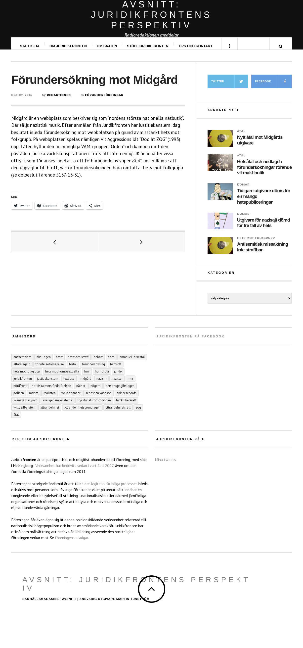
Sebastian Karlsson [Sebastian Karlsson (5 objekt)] (99, 398)
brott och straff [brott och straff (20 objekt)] (78, 362)
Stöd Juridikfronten (148, 46)
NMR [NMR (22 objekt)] (130, 383)
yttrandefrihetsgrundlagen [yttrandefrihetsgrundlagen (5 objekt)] (82, 412)
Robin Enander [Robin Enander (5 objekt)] (70, 398)
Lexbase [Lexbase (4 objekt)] (69, 383)
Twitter (229, 86)
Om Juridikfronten (68, 46)
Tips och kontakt (195, 46)
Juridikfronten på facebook (190, 341)
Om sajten (107, 46)
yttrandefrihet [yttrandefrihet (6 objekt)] (50, 412)
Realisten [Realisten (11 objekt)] (49, 398)
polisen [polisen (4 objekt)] (18, 398)
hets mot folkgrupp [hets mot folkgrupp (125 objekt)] (26, 376)
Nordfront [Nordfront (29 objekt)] (20, 391)
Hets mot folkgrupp (256, 243)
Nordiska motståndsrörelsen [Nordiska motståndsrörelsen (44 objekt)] (51, 391)
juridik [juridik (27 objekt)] (118, 376)
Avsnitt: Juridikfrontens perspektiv (136, 588)
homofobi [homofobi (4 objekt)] (102, 376)
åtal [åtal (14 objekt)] (16, 419)
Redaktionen (59, 100)
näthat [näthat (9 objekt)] (80, 391)
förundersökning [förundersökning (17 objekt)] (93, 369)
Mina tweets (165, 464)
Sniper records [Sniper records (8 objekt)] (126, 398)
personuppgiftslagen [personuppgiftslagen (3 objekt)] (120, 391)
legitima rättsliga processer (114, 488)
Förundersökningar (104, 100)
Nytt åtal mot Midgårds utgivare (260, 144)
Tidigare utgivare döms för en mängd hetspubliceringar (263, 201)
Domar (243, 189)
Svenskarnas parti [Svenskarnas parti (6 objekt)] (25, 405)
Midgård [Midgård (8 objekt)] (85, 383)
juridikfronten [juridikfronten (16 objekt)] (22, 383)
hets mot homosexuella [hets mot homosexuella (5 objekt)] (62, 376)
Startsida (30, 46)
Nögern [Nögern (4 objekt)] (95, 391)
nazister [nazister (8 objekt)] (117, 383)
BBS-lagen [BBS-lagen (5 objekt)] (44, 362)
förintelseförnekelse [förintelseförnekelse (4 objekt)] (50, 369)
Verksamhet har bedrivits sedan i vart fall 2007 (74, 470)
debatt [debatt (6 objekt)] (98, 362)
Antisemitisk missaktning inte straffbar (262, 251)
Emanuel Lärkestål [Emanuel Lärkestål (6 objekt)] (132, 362)
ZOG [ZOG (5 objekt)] (138, 412)
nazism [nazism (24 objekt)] (101, 383)
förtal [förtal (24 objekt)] (73, 369)
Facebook (273, 86)
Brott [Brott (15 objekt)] (59, 362)
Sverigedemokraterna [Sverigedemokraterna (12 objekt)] (57, 405)
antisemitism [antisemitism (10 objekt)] (22, 362)
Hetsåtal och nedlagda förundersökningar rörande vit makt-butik (264, 172)
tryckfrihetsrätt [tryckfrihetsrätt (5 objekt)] (126, 405)
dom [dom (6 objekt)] (111, 362)
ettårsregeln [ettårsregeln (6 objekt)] (21, 369)
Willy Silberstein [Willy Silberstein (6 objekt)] (24, 412)
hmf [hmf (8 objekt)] (87, 376)
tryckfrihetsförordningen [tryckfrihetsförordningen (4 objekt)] (94, 405)
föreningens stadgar (71, 542)
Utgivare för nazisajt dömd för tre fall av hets (263, 227)
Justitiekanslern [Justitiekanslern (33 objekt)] (47, 383)
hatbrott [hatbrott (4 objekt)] (115, 369)
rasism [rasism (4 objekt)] (33, 398)
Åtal (241, 136)
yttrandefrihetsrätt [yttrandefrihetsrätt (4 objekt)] (118, 412)
